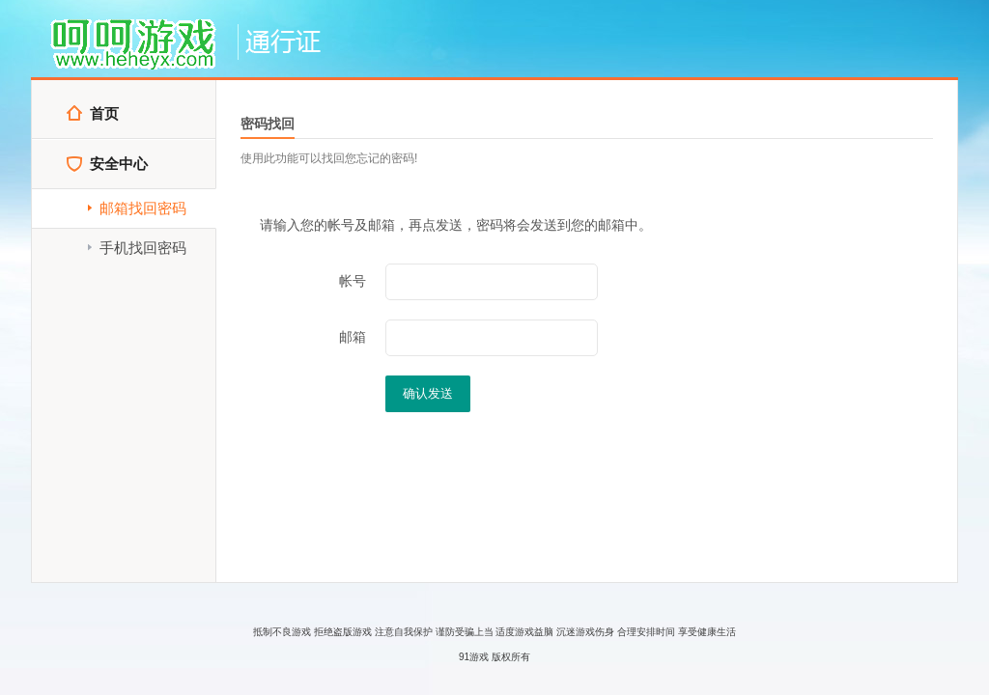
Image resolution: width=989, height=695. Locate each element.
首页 (92, 113)
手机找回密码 (135, 247)
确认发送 (428, 393)
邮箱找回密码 (135, 208)
